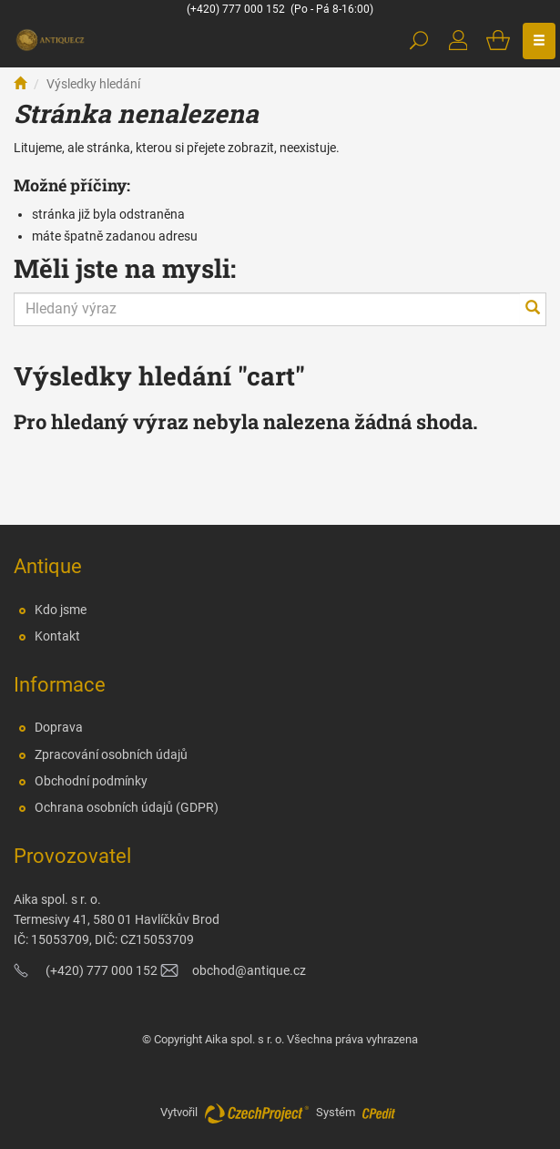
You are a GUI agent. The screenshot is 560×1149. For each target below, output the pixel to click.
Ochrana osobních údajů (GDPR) (127, 807)
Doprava (59, 727)
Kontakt (57, 636)
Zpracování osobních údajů (111, 754)
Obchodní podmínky (91, 781)
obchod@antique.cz (249, 970)
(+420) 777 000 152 (236, 9)
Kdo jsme (61, 609)
